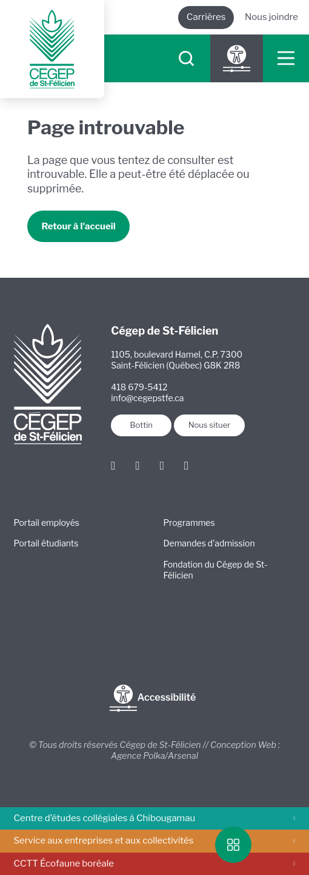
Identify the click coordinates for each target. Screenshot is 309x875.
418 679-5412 (139, 387)
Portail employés (46, 522)
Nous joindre (271, 16)
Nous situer (209, 425)
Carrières (206, 16)
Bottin (141, 425)
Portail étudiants (46, 543)
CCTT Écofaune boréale (155, 863)
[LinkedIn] (162, 465)
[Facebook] (113, 465)
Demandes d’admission (208, 543)
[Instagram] (137, 465)
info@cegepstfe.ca (147, 398)
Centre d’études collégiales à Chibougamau (155, 818)
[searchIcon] (186, 58)
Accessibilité (152, 698)
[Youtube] (186, 465)
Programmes (188, 522)
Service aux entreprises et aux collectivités (155, 840)
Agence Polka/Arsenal (154, 755)
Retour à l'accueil (78, 226)
